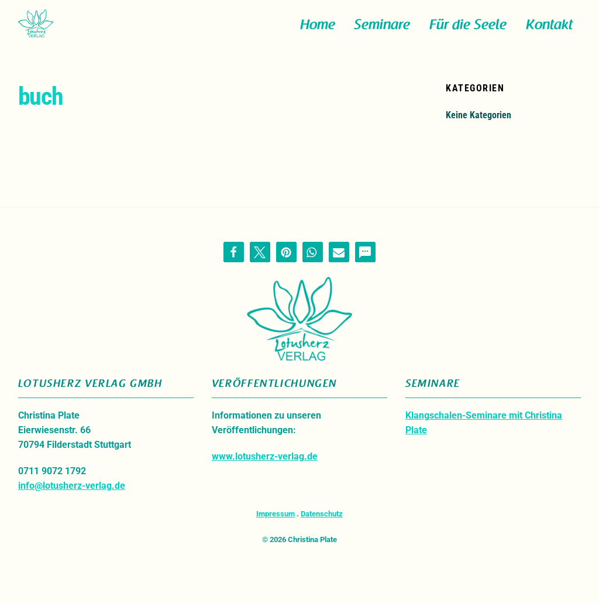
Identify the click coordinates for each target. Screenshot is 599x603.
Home (317, 30)
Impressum (275, 524)
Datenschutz (322, 524)
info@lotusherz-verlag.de (71, 496)
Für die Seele (468, 30)
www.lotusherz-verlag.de (265, 467)
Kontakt (549, 30)
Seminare (382, 30)
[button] (233, 262)
